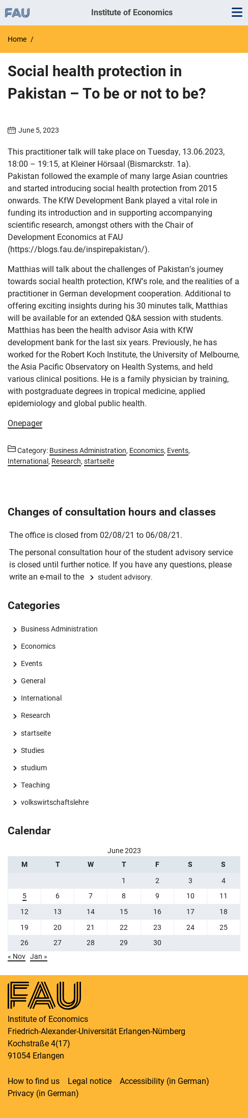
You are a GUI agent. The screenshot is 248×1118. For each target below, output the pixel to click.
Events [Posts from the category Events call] (177, 450)
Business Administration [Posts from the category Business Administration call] (87, 450)
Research (35, 715)
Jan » (38, 956)
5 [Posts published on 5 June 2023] (24, 896)
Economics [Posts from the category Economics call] (146, 450)
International (41, 698)
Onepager (25, 423)
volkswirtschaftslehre (55, 802)
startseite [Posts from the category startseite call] (99, 461)
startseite (36, 733)
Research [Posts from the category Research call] (66, 461)
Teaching (35, 785)
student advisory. (125, 577)
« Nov (16, 956)
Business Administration (59, 629)
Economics (38, 646)
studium (34, 768)
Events (31, 663)
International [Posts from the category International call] (28, 461)
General (33, 681)
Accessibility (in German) (164, 1081)
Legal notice (90, 1081)
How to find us (34, 1081)
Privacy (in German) (43, 1093)
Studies (32, 750)
